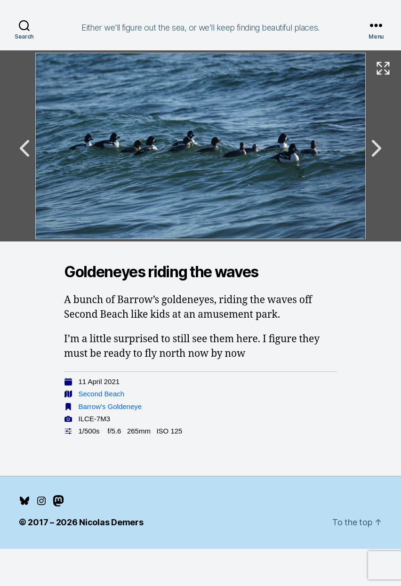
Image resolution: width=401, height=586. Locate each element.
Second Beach (102, 394)
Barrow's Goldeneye (110, 406)
